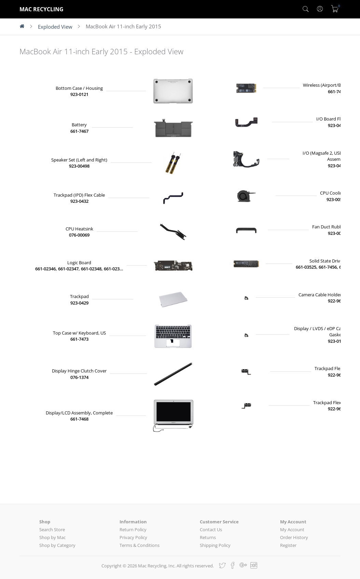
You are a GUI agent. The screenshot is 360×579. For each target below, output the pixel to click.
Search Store (52, 529)
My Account (292, 529)
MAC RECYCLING (41, 9)
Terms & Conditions (140, 545)
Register (288, 545)
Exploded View (55, 26)
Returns (208, 537)
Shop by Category (57, 545)
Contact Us (211, 529)
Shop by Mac (52, 537)
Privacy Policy (133, 537)
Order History (294, 537)
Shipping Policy (215, 545)
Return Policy (133, 529)
